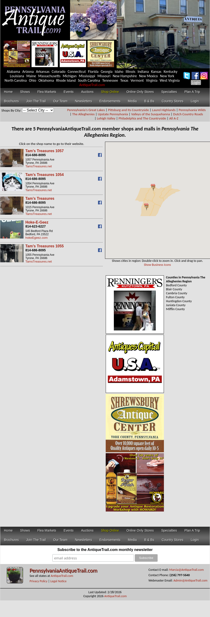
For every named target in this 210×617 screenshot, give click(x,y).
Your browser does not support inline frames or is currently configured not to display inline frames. (157, 200)
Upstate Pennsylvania (113, 114)
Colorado (58, 71)
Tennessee (110, 80)
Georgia (107, 71)
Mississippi (87, 76)
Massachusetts (49, 76)
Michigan (70, 76)
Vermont (137, 80)
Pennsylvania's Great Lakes (86, 110)
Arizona (28, 71)
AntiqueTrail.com (92, 85)
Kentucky (170, 71)
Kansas (156, 71)
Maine (31, 76)
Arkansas (42, 71)
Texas (124, 80)
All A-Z (173, 118)
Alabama (13, 71)
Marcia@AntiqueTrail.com (186, 570)
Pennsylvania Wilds (192, 110)
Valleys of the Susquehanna (150, 114)
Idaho (119, 71)
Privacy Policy (38, 581)
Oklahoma (46, 80)
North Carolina (16, 80)
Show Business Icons (157, 265)
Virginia (151, 80)
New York (167, 76)
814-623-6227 (35, 226)
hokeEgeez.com (36, 237)
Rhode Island (66, 80)
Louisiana (17, 76)
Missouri (103, 76)
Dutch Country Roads (188, 114)
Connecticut (77, 71)
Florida (93, 71)
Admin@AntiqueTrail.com (190, 580)
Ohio (32, 80)
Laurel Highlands (164, 110)
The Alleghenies (83, 114)
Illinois (130, 71)
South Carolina (89, 80)
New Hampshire (125, 76)
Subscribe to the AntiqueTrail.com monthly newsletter (104, 550)
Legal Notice (58, 581)
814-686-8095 (35, 155)
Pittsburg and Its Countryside (128, 110)
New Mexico (148, 76)
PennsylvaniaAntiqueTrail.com (63, 570)
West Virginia (170, 80)
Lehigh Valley (106, 118)
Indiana (143, 71)
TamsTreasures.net (38, 166)
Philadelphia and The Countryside (142, 118)
